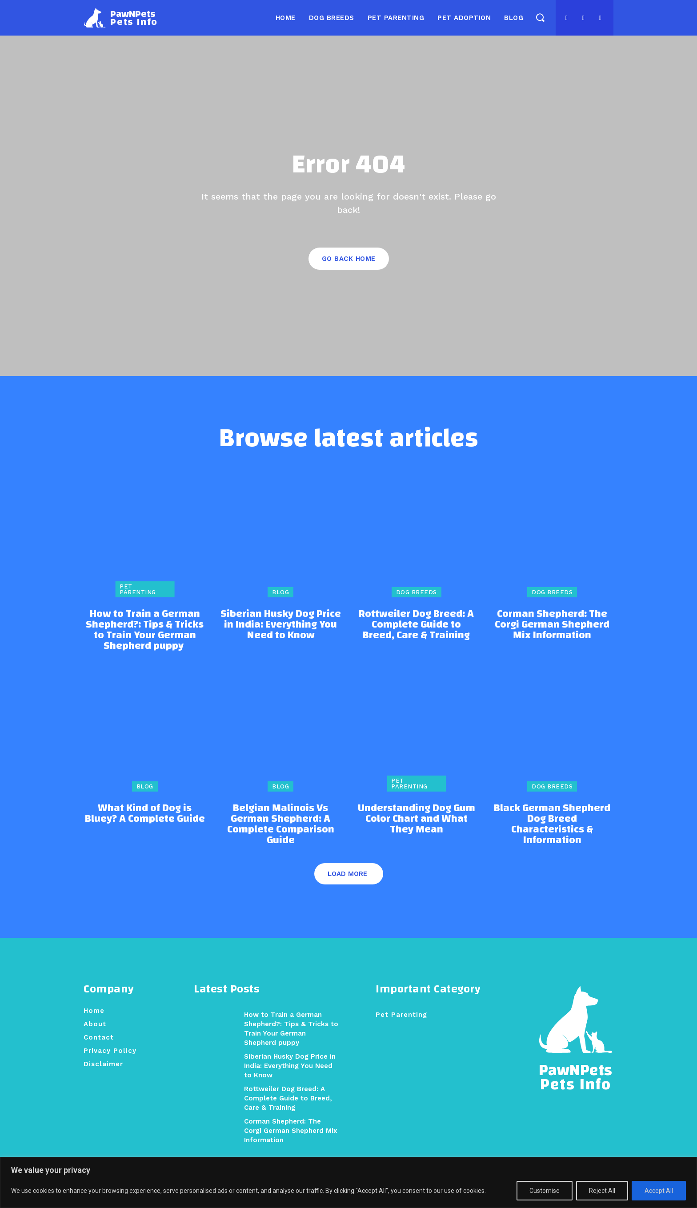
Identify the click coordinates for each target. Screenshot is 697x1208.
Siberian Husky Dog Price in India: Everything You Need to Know (280, 625)
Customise (544, 1190)
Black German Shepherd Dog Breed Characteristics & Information (552, 824)
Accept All (659, 1190)
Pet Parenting (138, 590)
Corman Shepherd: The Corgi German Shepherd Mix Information (552, 625)
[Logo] (121, 18)
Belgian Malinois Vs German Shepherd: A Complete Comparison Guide (280, 824)
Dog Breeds (416, 593)
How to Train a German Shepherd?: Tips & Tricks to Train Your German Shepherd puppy (145, 630)
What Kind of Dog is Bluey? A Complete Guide (145, 814)
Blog (280, 593)
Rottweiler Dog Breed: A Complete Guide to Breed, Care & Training (416, 625)
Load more (347, 874)
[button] (540, 17)
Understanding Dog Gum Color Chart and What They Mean (416, 819)
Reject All (602, 1190)
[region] (348, 1182)
